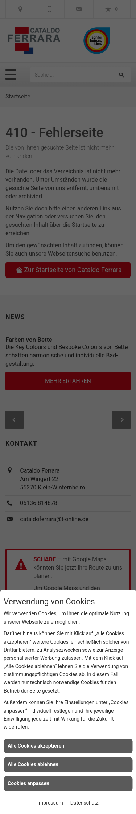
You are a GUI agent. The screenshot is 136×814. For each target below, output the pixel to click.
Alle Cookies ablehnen (33, 764)
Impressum (50, 803)
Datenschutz (84, 803)
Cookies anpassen (28, 783)
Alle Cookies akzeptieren (36, 746)
